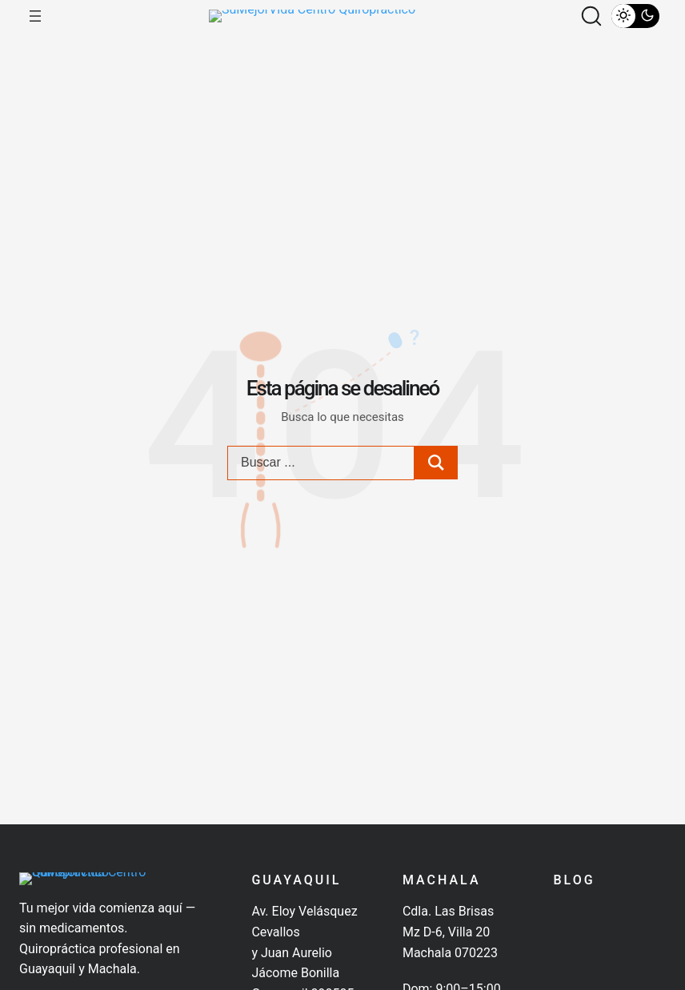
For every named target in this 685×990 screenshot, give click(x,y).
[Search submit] (436, 479)
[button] (591, 24)
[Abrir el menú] (35, 24)
